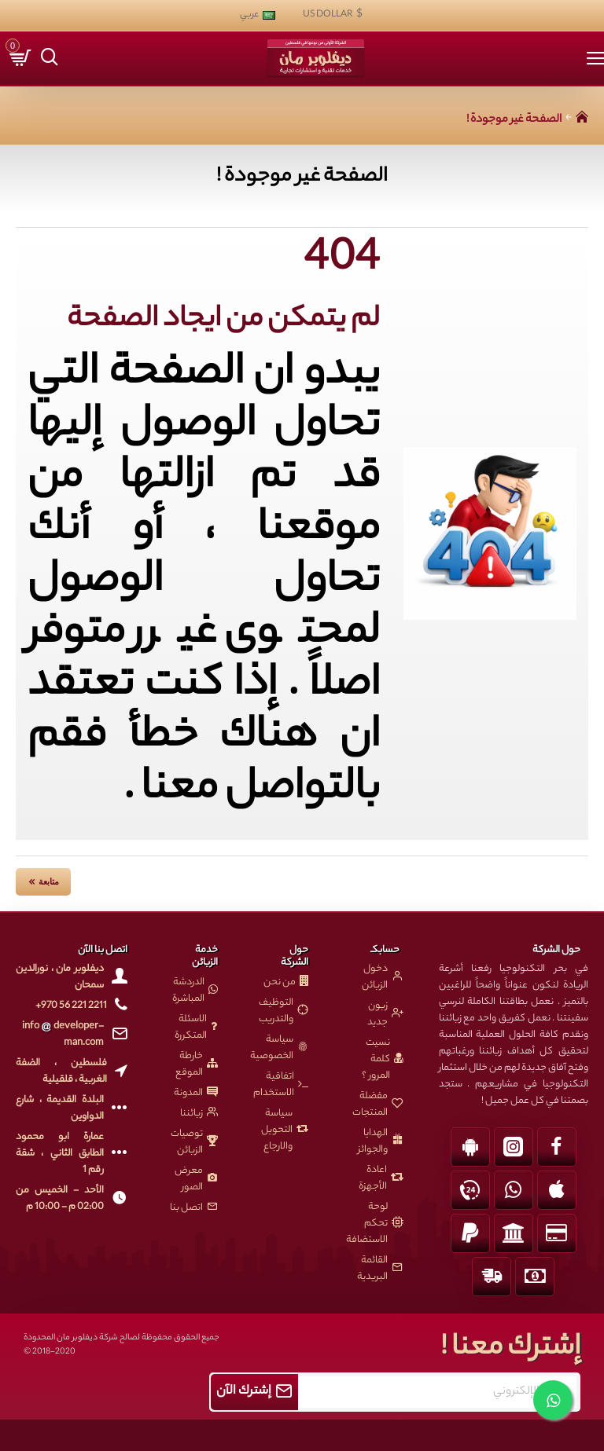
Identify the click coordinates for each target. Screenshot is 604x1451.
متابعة (49, 881)
